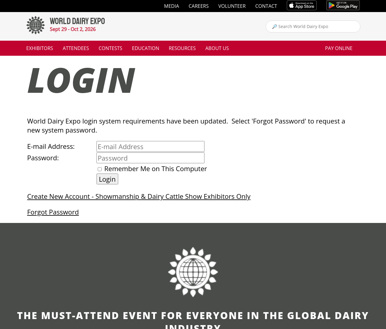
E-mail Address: (51, 146)
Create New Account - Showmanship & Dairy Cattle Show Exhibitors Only (139, 196)
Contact (266, 6)
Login (107, 178)
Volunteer (232, 6)
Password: (43, 157)
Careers (199, 6)
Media (171, 6)
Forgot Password (53, 211)
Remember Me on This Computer (155, 168)
